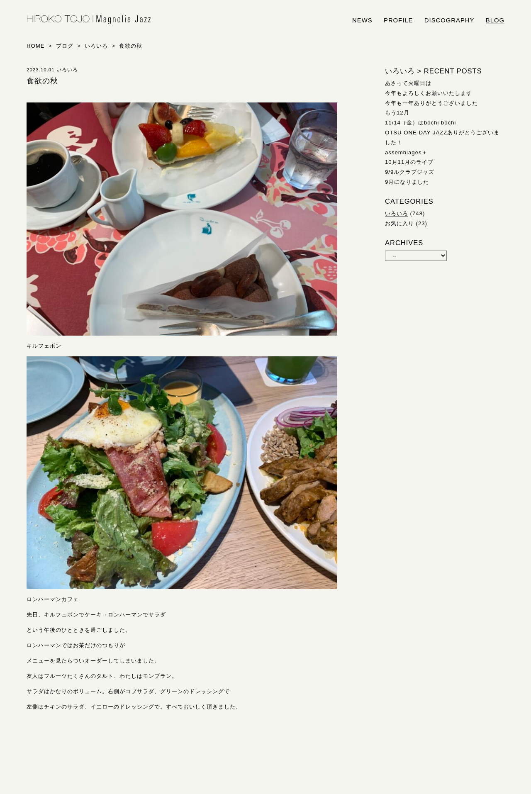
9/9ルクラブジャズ (409, 172)
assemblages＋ (406, 152)
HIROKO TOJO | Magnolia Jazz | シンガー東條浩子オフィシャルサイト (89, 19)
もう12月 (397, 113)
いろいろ (396, 213)
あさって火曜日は (408, 83)
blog (495, 20)
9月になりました (407, 182)
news (362, 20)
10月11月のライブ (409, 162)
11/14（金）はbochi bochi (420, 122)
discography (449, 20)
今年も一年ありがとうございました (431, 103)
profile (398, 20)
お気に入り (399, 223)
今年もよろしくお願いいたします (428, 93)
